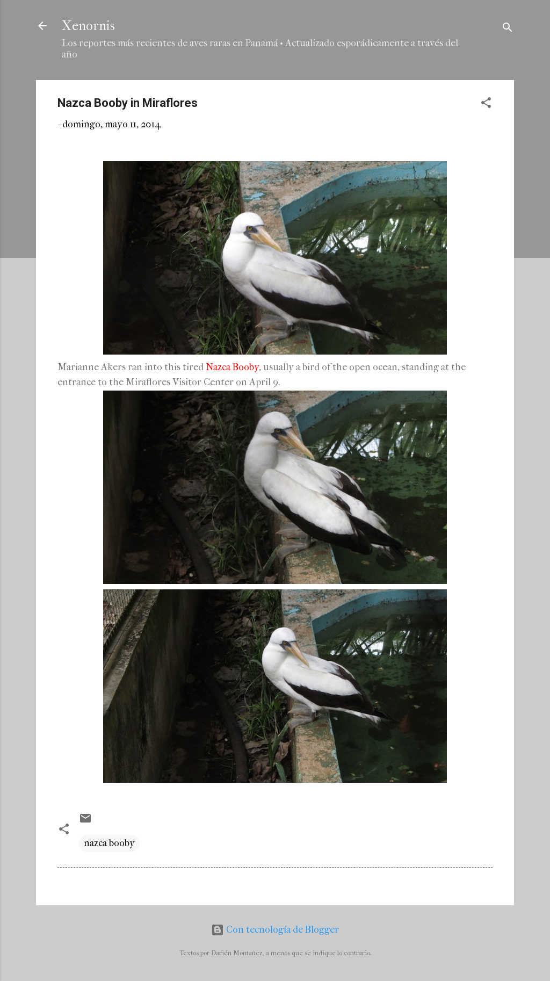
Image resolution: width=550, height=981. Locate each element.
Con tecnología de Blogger (275, 929)
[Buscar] (507, 29)
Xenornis (88, 25)
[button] (486, 104)
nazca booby (109, 843)
